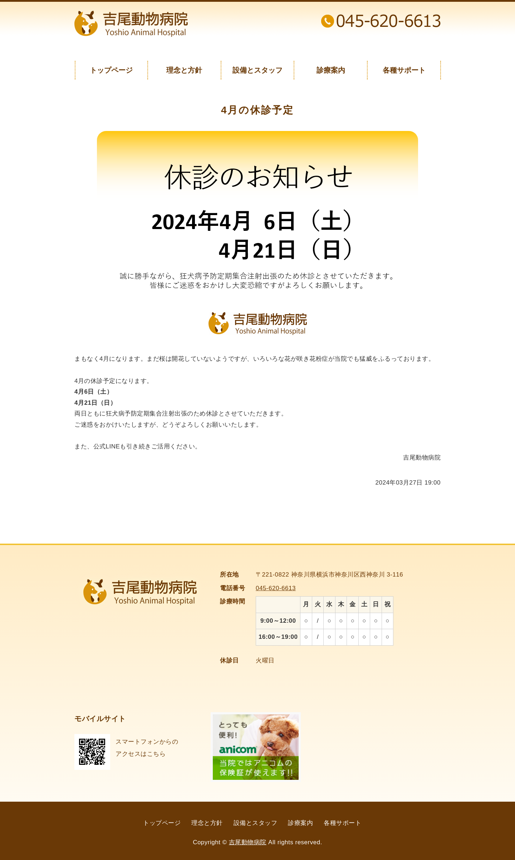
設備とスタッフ (257, 70)
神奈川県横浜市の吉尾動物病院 (131, 24)
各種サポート (404, 70)
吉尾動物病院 (247, 842)
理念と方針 (184, 70)
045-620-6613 (276, 588)
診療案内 (331, 70)
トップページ (111, 70)
